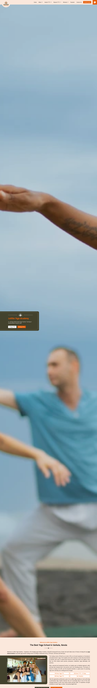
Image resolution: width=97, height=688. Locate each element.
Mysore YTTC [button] (57, 2)
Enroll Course (87, 2)
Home (35, 2)
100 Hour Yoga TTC (59, 673)
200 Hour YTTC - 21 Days (80, 673)
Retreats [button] (65, 2)
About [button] (40, 2)
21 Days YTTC (12, 327)
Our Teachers (80, 676)
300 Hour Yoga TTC (59, 676)
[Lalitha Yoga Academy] (6, 3)
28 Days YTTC (21, 327)
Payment (72, 2)
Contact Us (79, 2)
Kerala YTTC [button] (48, 2)
